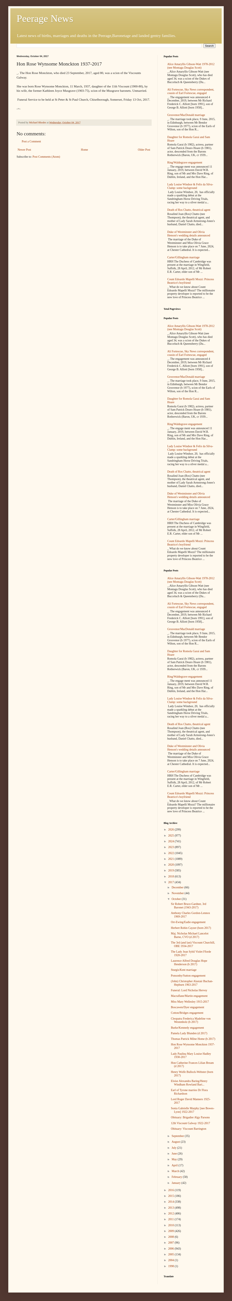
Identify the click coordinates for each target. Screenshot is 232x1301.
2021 (171, 858)
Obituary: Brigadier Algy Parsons (190, 1117)
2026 (171, 829)
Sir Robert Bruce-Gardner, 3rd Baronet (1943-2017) (188, 905)
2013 (171, 1207)
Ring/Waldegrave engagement (184, 162)
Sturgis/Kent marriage (184, 969)
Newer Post (24, 149)
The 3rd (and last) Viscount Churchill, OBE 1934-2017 (193, 944)
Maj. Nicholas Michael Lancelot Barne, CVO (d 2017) (189, 935)
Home (84, 149)
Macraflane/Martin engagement (189, 995)
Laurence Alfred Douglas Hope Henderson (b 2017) (189, 962)
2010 (171, 1225)
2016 (171, 1190)
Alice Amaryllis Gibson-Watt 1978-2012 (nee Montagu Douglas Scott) (191, 66)
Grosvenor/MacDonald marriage (186, 115)
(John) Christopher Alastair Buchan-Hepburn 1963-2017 (192, 983)
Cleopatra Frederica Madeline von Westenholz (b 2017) (191, 1020)
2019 (171, 870)
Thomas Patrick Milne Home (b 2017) (193, 1038)
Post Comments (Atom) (46, 156)
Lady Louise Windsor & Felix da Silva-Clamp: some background (190, 186)
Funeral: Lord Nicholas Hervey (189, 990)
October (177, 899)
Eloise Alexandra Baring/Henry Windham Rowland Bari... (189, 1082)
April (175, 1165)
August (176, 1141)
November (178, 893)
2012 (171, 1213)
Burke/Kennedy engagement (187, 1027)
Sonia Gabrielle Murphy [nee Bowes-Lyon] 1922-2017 (192, 1110)
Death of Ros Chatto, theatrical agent (188, 209)
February (177, 1176)
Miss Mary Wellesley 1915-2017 (190, 1001)
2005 (171, 1254)
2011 (171, 1219)
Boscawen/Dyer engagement (187, 1007)
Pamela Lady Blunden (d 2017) (189, 1033)
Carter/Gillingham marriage (183, 257)
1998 (171, 1266)
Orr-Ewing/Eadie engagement (188, 922)
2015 (171, 1195)
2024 (171, 841)
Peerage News (45, 18)
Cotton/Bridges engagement (187, 1012)
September (178, 1136)
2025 (171, 835)
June (175, 1153)
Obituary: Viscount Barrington (188, 1128)
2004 (171, 1260)
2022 (171, 853)
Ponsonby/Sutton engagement (188, 975)
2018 (171, 876)
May (175, 1159)
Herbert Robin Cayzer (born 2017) (191, 927)
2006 (171, 1248)
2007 (171, 1242)
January (176, 1182)
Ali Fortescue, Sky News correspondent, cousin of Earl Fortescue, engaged (190, 91)
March (176, 1171)
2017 (171, 882)
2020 (171, 864)
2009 (171, 1231)
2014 (171, 1201)
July (174, 1147)
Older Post (144, 149)
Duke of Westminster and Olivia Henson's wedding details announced (188, 233)
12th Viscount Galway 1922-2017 (190, 1123)
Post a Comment (31, 141)
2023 (171, 847)
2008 (171, 1236)
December (178, 887)
